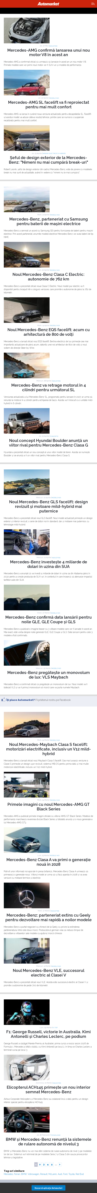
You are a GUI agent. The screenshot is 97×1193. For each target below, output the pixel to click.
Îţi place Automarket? (20, 700)
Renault (43, 1174)
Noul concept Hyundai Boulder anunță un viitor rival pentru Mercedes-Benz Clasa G (48, 442)
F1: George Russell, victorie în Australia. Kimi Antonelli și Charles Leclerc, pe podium (48, 1034)
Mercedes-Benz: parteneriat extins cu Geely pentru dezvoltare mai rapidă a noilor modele (48, 917)
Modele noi (54, 98)
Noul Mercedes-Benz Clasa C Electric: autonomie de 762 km (48, 276)
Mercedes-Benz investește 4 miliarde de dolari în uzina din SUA (48, 564)
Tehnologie (55, 1135)
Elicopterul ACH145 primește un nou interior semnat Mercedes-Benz (48, 1089)
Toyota (71, 1174)
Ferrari (17, 1174)
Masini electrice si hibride (54, 153)
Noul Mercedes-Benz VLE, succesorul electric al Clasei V (48, 972)
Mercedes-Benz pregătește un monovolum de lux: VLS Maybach (48, 674)
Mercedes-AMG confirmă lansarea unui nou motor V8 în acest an (48, 52)
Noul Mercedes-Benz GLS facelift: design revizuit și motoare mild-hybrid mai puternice (48, 506)
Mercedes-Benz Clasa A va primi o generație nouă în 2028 (48, 862)
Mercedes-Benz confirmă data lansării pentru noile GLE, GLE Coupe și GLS (48, 619)
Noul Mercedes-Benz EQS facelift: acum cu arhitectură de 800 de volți (48, 332)
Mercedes (8, 1174)
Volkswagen (33, 1174)
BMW (24, 1174)
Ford (65, 1174)
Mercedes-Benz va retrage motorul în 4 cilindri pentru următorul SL (48, 387)
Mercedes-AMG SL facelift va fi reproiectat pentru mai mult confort (48, 104)
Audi (60, 1174)
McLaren (52, 1174)
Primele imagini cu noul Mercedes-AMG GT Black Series (48, 806)
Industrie (53, 46)
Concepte (54, 436)
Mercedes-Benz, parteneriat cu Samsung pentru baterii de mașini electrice (48, 221)
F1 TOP (54, 1027)
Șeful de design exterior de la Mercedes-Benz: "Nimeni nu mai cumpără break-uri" (48, 160)
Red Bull (80, 1174)
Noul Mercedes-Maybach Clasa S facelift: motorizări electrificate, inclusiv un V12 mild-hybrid (48, 749)
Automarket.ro (48, 4)
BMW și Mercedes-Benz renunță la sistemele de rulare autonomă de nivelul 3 (48, 1141)
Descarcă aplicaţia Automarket (48, 1187)
